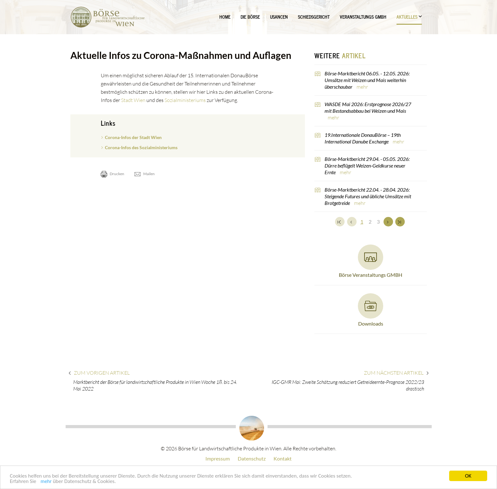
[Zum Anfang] (340, 221)
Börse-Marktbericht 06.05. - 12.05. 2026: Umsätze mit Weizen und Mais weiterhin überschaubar (367, 80)
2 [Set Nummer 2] (370, 222)
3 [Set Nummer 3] (378, 222)
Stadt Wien (133, 100)
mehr (46, 482)
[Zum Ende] (400, 221)
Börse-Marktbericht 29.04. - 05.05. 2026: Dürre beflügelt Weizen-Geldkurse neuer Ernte (367, 165)
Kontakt (283, 458)
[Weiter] (388, 221)
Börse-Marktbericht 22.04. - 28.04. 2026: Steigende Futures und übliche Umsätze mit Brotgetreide (368, 196)
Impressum (217, 458)
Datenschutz (252, 458)
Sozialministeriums (185, 100)
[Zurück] (352, 221)
